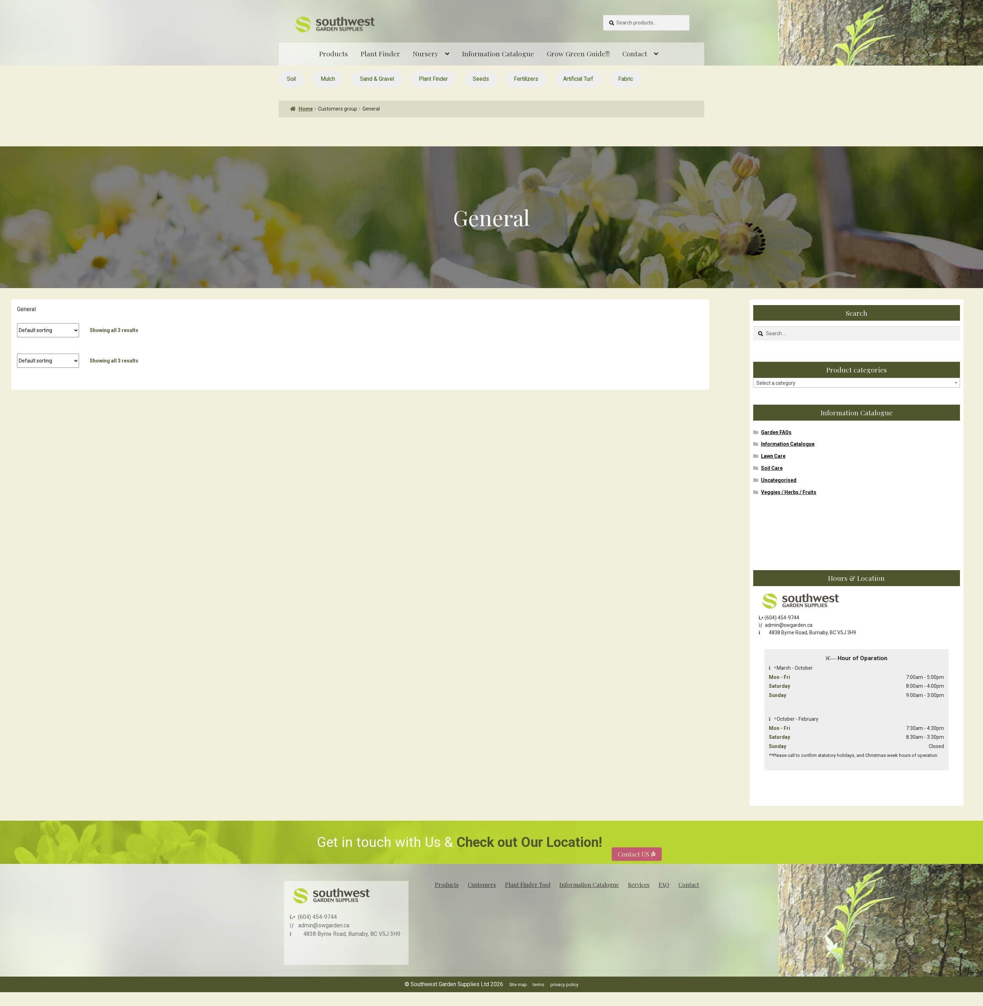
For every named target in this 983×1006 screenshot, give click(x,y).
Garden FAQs (776, 432)
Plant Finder (380, 53)
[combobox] (856, 383)
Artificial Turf (578, 78)
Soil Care (772, 468)
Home (306, 109)
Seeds (481, 78)
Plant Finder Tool (527, 884)
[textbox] (857, 383)
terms (538, 984)
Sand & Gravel (377, 78)
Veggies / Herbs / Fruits (788, 492)
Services (638, 884)
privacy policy (564, 984)
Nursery (425, 53)
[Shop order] (48, 330)
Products (333, 53)
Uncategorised (778, 480)
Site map (518, 984)
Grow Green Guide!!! (578, 53)
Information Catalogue (498, 53)
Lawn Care (773, 456)
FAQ (664, 884)
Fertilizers (526, 78)
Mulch (328, 78)
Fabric (625, 78)
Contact (634, 53)
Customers (482, 884)
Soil (291, 78)
